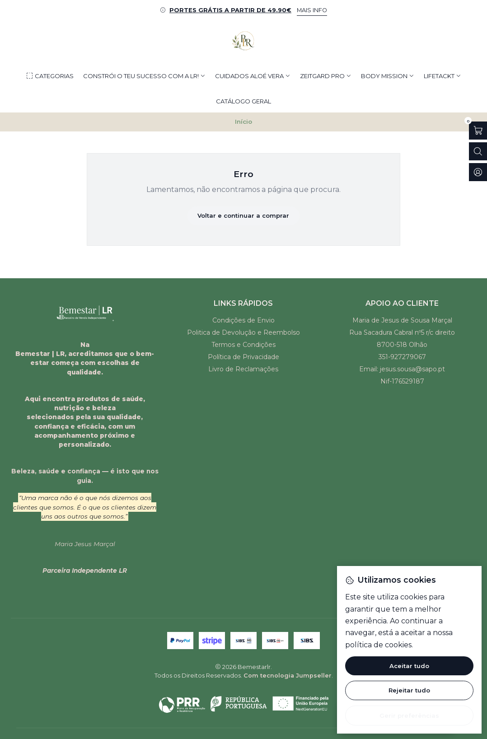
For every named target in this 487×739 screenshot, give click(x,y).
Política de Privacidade (243, 357)
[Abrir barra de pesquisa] (478, 151)
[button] (50, 76)
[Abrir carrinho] (478, 131)
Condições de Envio (243, 320)
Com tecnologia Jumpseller (288, 675)
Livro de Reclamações (243, 369)
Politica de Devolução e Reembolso (243, 332)
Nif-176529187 (402, 381)
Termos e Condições (243, 345)
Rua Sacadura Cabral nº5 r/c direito (402, 332)
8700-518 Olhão (402, 345)
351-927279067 (402, 357)
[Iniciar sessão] (478, 172)
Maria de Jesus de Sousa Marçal (402, 320)
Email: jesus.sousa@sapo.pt (402, 369)
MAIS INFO (312, 10)
